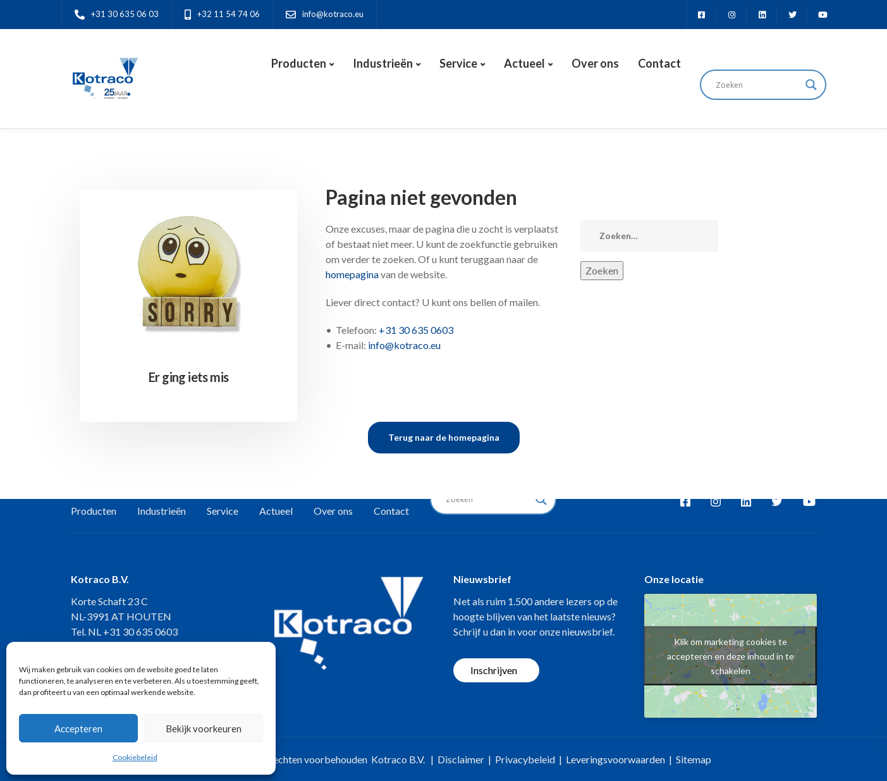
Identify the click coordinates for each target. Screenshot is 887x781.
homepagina (352, 274)
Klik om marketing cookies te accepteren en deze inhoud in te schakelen (730, 655)
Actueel (524, 63)
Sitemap (693, 759)
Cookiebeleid (135, 757)
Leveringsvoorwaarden (615, 759)
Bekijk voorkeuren (204, 728)
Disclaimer (460, 759)
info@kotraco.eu (404, 345)
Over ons (595, 63)
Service (458, 63)
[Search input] (757, 85)
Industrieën (383, 63)
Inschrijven (493, 670)
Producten (298, 63)
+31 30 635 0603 (416, 330)
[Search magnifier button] (811, 85)
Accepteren (78, 728)
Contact (659, 63)
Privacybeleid (525, 759)
